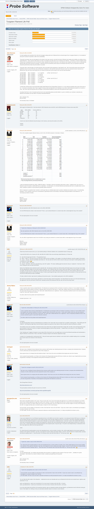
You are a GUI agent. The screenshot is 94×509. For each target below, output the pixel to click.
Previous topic (78, 25)
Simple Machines (15, 507)
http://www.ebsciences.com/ (26, 385)
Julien (8, 415)
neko (8, 249)
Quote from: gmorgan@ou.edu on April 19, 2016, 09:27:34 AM (34, 469)
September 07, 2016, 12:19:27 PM (27, 466)
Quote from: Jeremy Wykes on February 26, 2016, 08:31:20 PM (34, 307)
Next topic (85, 25)
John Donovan (11, 53)
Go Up (7, 493)
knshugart (10, 347)
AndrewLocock (11, 105)
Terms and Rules (82, 507)
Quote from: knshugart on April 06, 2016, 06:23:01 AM (32, 367)
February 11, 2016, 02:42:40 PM (26, 249)
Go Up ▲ (87, 507)
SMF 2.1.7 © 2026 (8, 507)
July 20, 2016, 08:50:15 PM (25, 415)
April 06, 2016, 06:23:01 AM (25, 346)
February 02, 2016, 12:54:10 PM (25, 104)
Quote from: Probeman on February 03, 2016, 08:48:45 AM (33, 228)
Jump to (69, 499)
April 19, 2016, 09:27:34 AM (25, 398)
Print (86, 493)
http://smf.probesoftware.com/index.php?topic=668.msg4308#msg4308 (35, 390)
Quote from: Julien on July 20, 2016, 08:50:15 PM (32, 441)
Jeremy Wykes (11, 285)
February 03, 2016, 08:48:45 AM (26, 205)
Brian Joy (9, 130)
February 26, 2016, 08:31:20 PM (25, 285)
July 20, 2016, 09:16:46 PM (25, 438)
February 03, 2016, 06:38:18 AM (26, 130)
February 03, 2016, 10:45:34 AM (26, 225)
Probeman (10, 205)
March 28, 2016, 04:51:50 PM (25, 304)
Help (78, 507)
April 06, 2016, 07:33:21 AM (25, 364)
